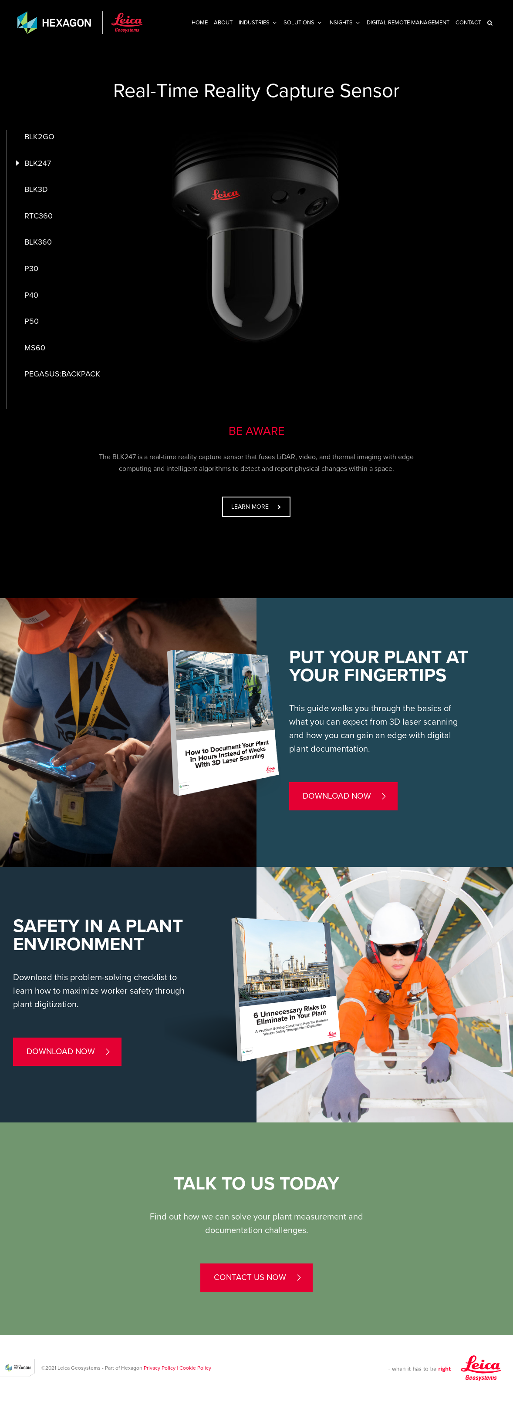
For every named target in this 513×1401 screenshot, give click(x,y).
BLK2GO (39, 136)
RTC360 (38, 216)
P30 (31, 268)
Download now (337, 796)
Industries (254, 22)
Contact (468, 22)
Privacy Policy (160, 1368)
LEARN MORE (256, 507)
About (223, 22)
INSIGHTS (340, 22)
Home (200, 22)
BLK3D (36, 189)
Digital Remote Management (408, 22)
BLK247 (37, 163)
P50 (31, 321)
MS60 (34, 348)
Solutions (299, 22)
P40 (31, 295)
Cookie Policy (195, 1368)
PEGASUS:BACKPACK (62, 374)
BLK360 (38, 242)
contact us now (250, 1277)
